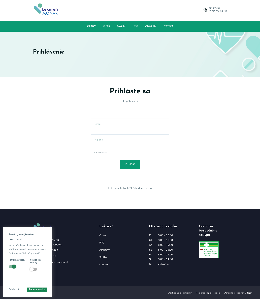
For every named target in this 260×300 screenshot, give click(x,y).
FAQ (135, 26)
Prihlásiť (130, 165)
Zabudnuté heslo (143, 189)
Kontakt (168, 26)
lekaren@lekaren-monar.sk (54, 263)
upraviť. (36, 253)
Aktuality (150, 26)
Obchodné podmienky (180, 293)
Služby (121, 26)
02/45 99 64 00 (218, 11)
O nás (106, 26)
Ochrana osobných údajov (238, 293)
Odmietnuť (14, 289)
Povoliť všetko (36, 290)
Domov (91, 26)
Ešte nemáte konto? (119, 189)
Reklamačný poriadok (208, 293)
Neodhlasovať (99, 152)
